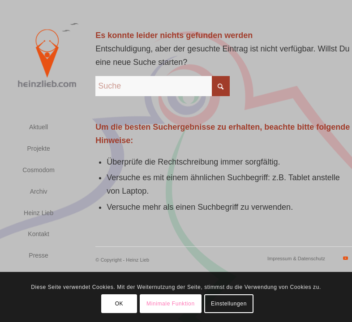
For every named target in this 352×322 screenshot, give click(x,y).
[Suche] (162, 86)
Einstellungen (229, 304)
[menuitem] (38, 127)
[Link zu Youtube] (345, 258)
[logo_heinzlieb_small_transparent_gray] (47, 56)
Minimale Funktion (170, 304)
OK (119, 304)
